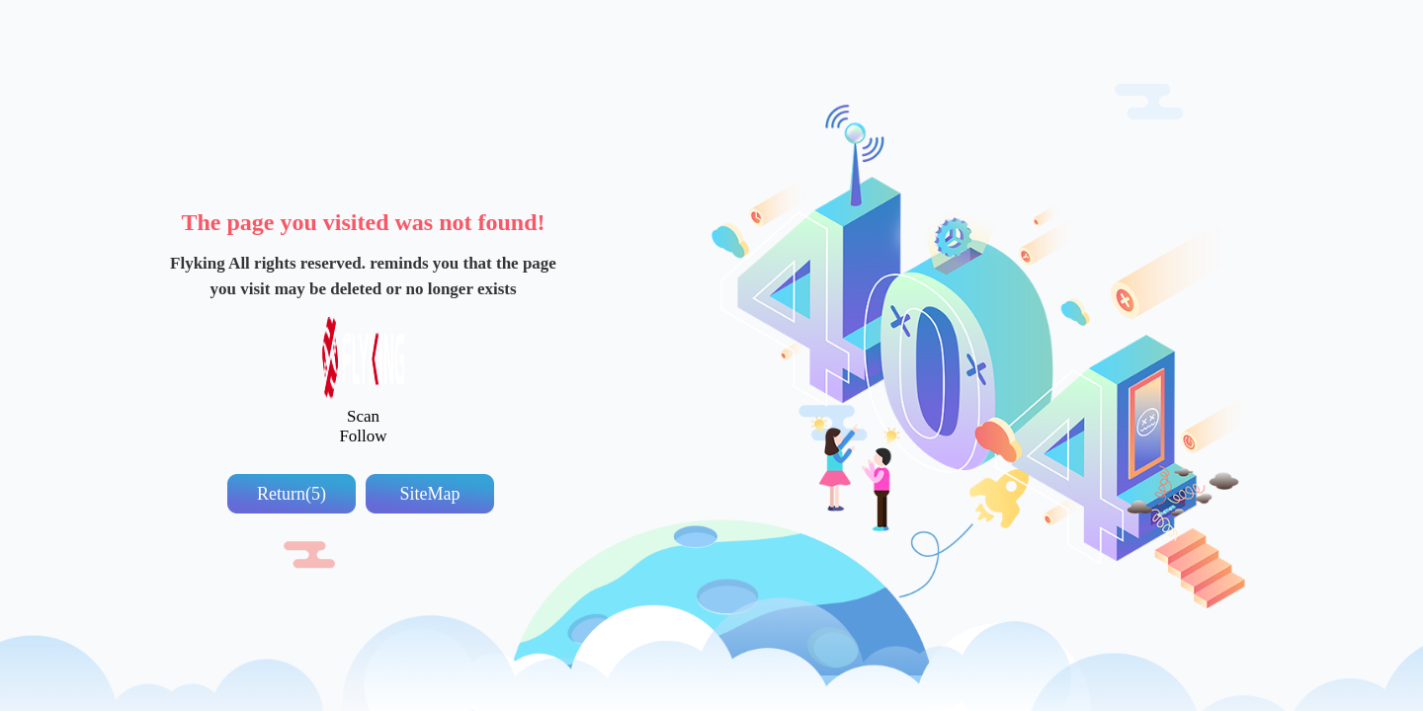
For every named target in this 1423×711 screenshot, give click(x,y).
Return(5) (291, 494)
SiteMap (430, 494)
